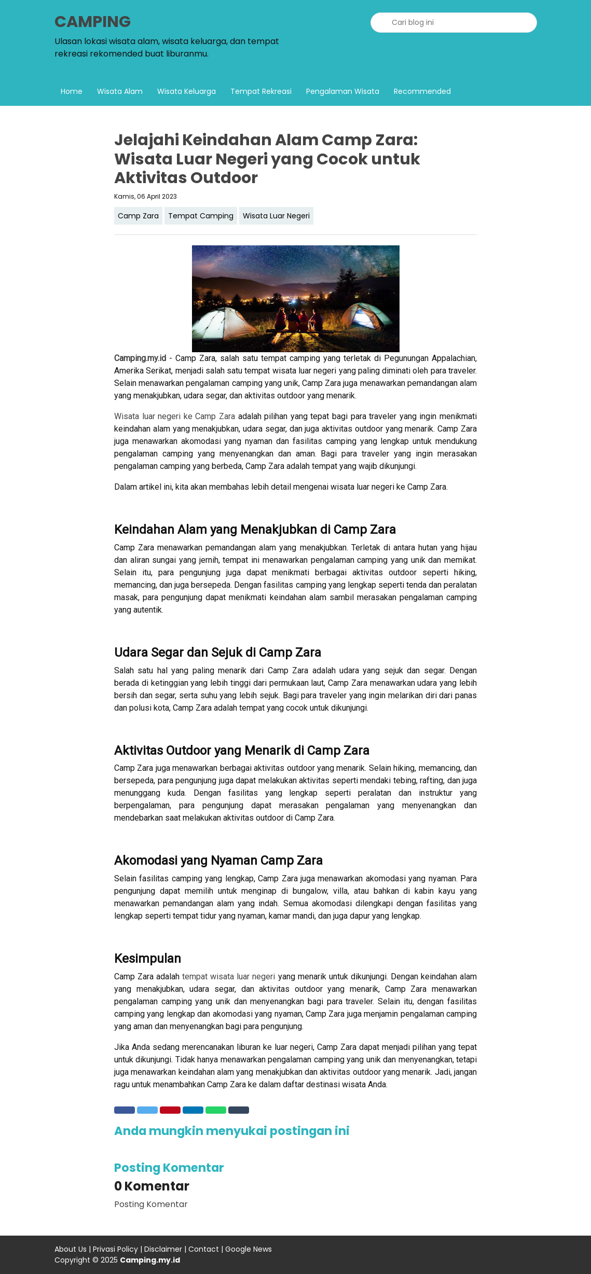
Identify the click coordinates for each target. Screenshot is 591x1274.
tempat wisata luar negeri (228, 976)
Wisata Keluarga (186, 91)
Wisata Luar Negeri (276, 216)
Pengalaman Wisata (342, 91)
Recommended (422, 91)
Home (72, 91)
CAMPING (92, 21)
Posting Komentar (151, 1204)
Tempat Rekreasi (261, 91)
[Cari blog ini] (453, 22)
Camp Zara (138, 216)
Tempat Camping (200, 216)
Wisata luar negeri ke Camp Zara (174, 416)
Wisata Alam (120, 91)
